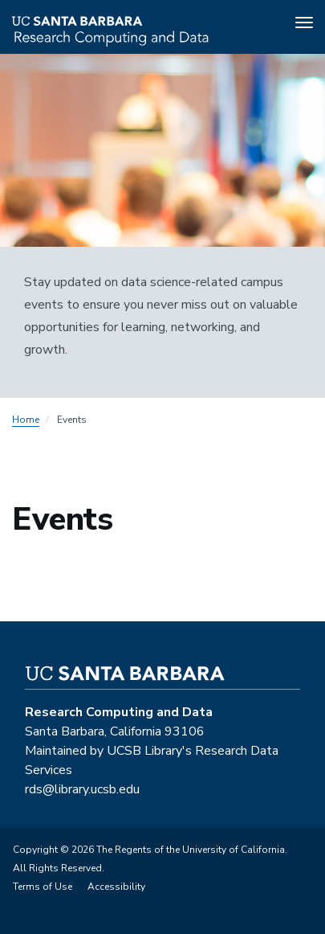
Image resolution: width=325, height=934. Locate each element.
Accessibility (116, 886)
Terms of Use (42, 886)
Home (25, 419)
